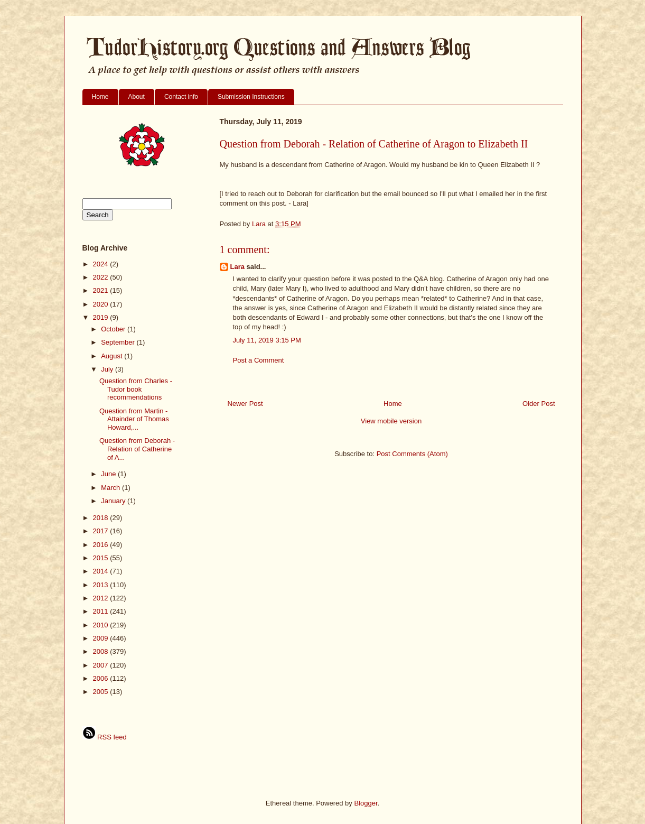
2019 (101, 317)
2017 (101, 531)
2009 (101, 638)
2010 (101, 625)
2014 (101, 571)
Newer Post (245, 404)
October (114, 329)
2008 (101, 651)
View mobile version (391, 421)
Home (100, 96)
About (136, 96)
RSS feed (104, 737)
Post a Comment (258, 360)
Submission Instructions (251, 96)
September (118, 342)
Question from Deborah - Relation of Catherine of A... (137, 449)
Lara (237, 267)
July (108, 369)
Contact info (181, 96)
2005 (101, 692)
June (109, 474)
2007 (101, 665)
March (111, 488)
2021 (101, 290)
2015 (101, 558)
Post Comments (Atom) (412, 454)
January (114, 501)
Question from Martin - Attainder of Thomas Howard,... (134, 419)
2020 (101, 304)
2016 (101, 545)
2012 (101, 598)
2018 (101, 518)
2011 (101, 611)
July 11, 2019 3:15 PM (267, 340)
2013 (101, 585)
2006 (101, 678)
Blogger (365, 803)
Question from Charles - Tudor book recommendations (135, 389)
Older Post (538, 404)
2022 (101, 277)
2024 (101, 264)
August (112, 356)
